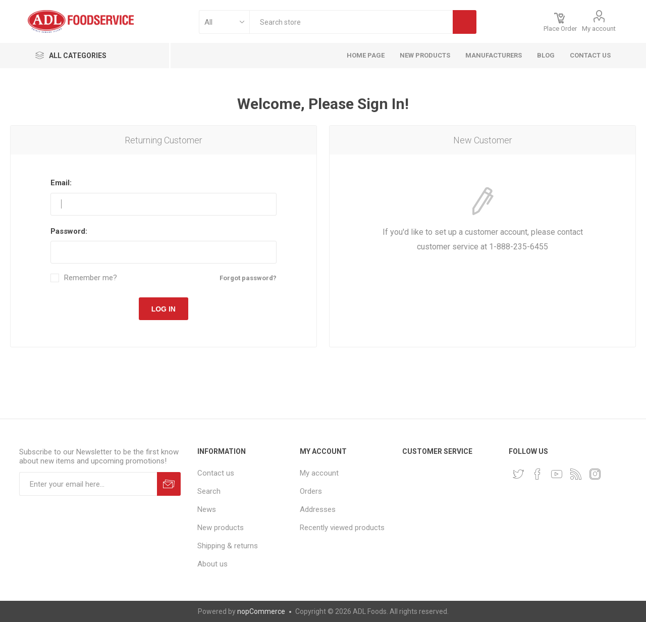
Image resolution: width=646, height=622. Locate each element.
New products (220, 527)
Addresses (318, 509)
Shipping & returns (227, 545)
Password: (68, 231)
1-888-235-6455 (518, 246)
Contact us (215, 473)
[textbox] (351, 22)
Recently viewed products (342, 527)
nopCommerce (261, 611)
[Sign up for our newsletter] (88, 484)
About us (212, 563)
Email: (61, 182)
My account (599, 28)
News (206, 509)
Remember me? (90, 278)
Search (209, 491)
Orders (311, 491)
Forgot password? (248, 278)
